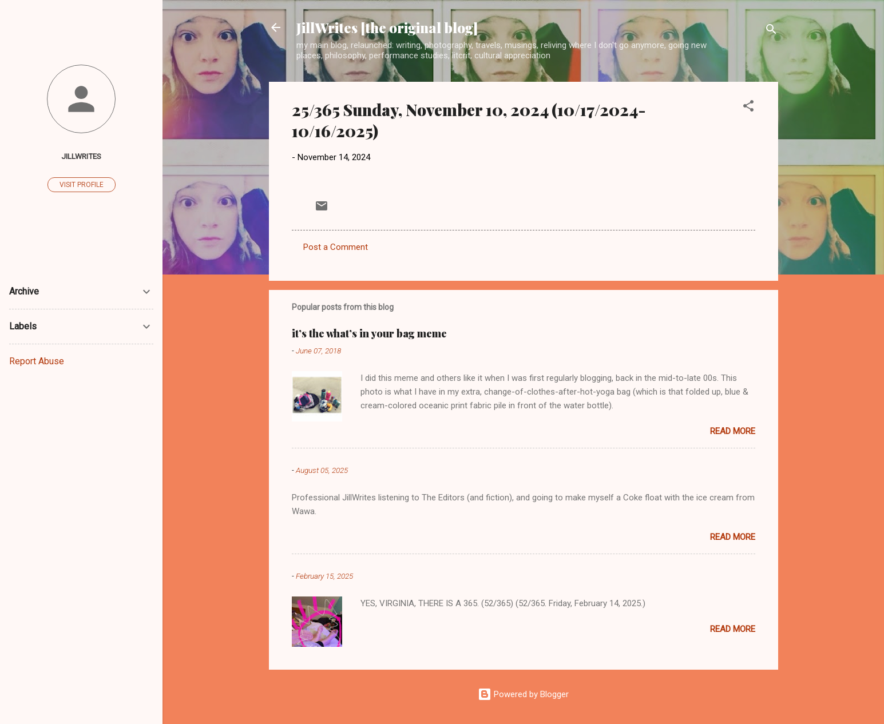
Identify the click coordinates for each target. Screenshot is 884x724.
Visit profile (82, 185)
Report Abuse (36, 361)
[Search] (771, 31)
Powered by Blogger (523, 694)
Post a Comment (335, 247)
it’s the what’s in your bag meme (369, 333)
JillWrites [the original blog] (387, 27)
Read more (732, 431)
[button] (748, 108)
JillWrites (81, 156)
